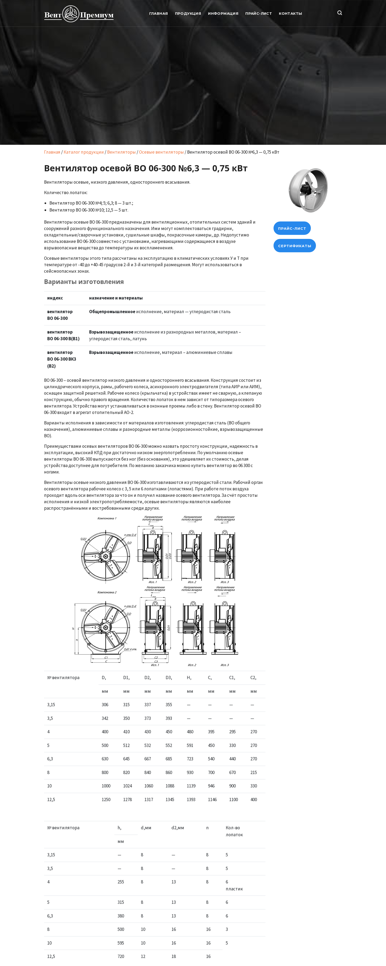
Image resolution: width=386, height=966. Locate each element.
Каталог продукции (84, 152)
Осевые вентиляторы (161, 152)
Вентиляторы (121, 152)
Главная (52, 152)
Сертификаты (294, 246)
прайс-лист (292, 228)
